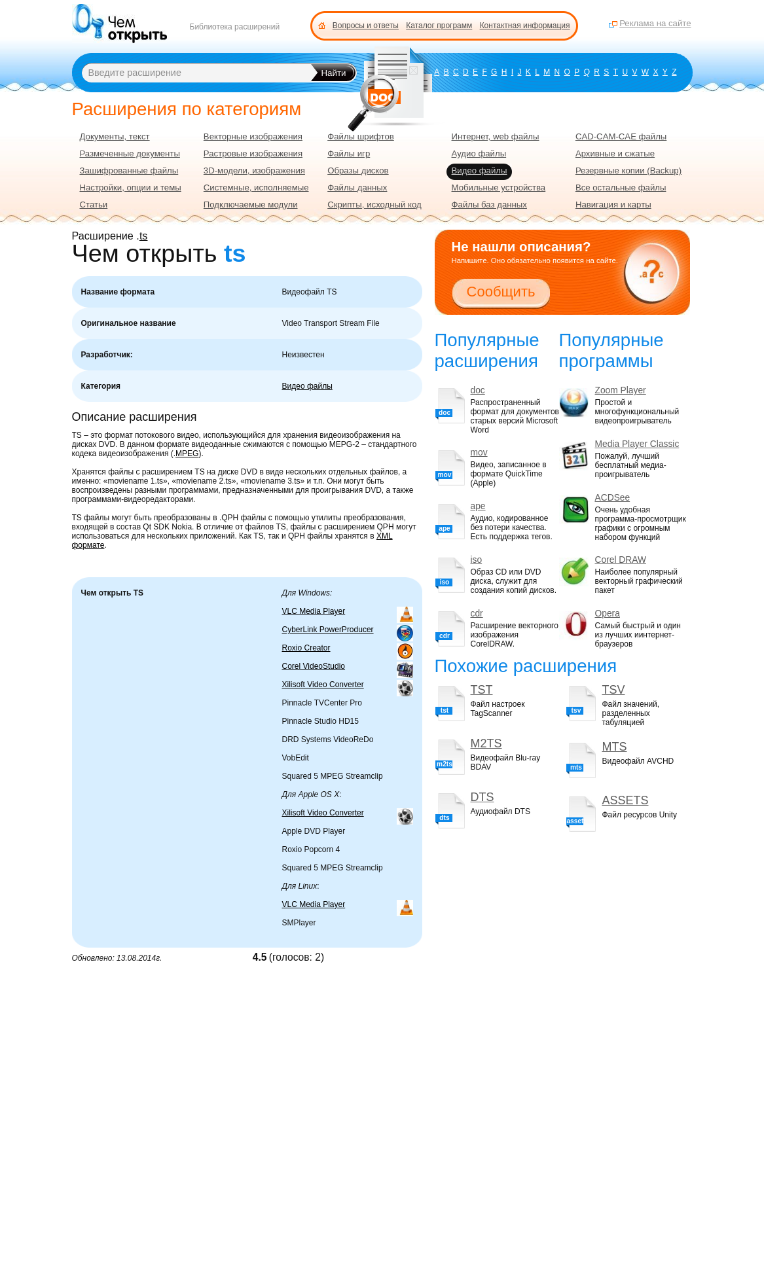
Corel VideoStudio (314, 666)
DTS (482, 797)
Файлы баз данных (489, 204)
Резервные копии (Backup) (628, 170)
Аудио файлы (479, 153)
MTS (614, 746)
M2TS (486, 743)
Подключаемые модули (251, 204)
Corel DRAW (620, 560)
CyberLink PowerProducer (328, 629)
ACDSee (612, 498)
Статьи (94, 204)
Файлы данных (357, 187)
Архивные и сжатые (615, 153)
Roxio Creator (306, 647)
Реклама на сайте (655, 23)
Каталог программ (439, 25)
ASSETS (625, 800)
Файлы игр (348, 153)
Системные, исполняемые (256, 187)
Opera (607, 613)
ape (478, 506)
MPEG (186, 453)
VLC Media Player (314, 611)
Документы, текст (115, 136)
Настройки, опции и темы (130, 187)
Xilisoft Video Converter (323, 684)
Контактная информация (525, 25)
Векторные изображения (253, 136)
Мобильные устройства (499, 187)
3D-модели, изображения (254, 170)
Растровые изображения (253, 153)
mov (479, 452)
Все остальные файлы (620, 187)
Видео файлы (307, 386)
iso (476, 560)
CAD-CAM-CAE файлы (620, 136)
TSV (613, 689)
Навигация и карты (613, 204)
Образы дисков (357, 170)
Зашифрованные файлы (129, 170)
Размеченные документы (130, 153)
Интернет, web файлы (495, 136)
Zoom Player (620, 390)
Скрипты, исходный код (374, 204)
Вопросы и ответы (366, 25)
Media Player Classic (637, 444)
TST (482, 689)
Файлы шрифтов (360, 136)
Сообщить (501, 291)
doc (478, 390)
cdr (477, 613)
